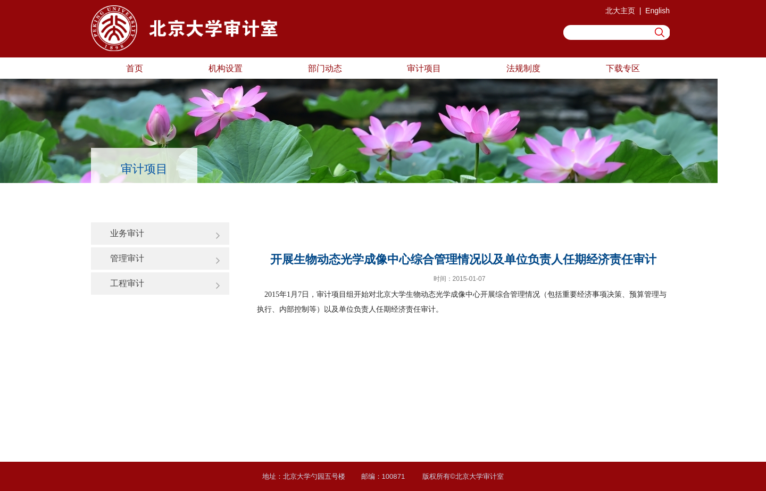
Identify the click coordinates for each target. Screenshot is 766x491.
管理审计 (127, 258)
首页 (134, 68)
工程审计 (127, 283)
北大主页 (620, 10)
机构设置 (226, 68)
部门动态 (325, 68)
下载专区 (623, 68)
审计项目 (424, 68)
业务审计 (127, 233)
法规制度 (523, 68)
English (657, 10)
